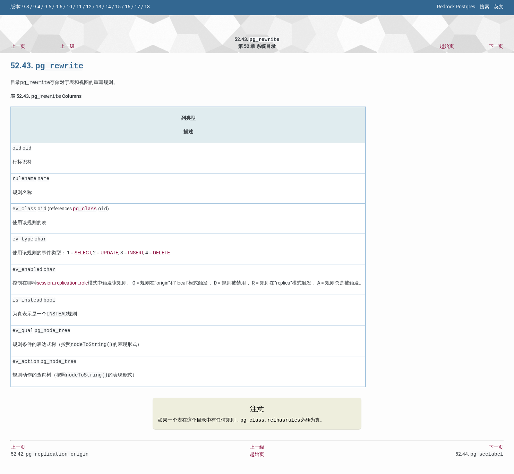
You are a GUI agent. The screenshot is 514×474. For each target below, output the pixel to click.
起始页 (446, 47)
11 (79, 7)
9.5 (47, 7)
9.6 (58, 7)
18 (147, 7)
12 (89, 7)
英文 (499, 7)
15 (118, 7)
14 (108, 7)
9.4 (36, 7)
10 (69, 7)
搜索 (484, 7)
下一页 (496, 47)
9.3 (25, 7)
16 (127, 7)
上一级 (67, 47)
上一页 (18, 47)
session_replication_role (62, 285)
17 (137, 7)
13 (98, 7)
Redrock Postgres (456, 7)
